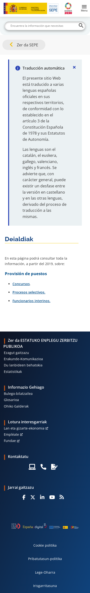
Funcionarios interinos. (31, 301)
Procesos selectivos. (28, 292)
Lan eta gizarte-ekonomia (24, 428)
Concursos (21, 284)
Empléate (11, 434)
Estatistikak (13, 371)
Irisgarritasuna (45, 585)
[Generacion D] (45, 526)
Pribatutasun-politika (45, 558)
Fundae (10, 440)
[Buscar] (45, 26)
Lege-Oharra (45, 572)
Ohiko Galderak (16, 406)
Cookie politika (45, 545)
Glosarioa (11, 399)
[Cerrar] (74, 67)
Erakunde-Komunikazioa (23, 359)
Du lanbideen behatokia (23, 365)
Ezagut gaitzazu (16, 352)
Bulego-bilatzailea (18, 393)
